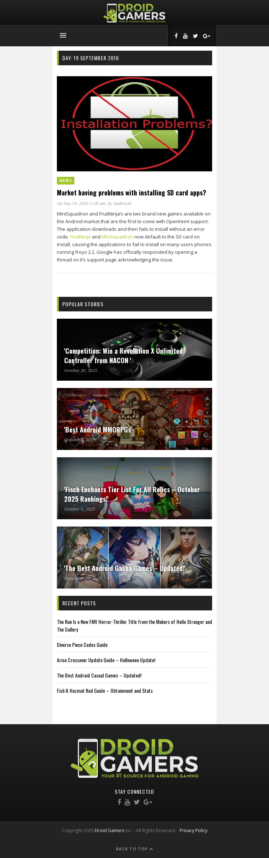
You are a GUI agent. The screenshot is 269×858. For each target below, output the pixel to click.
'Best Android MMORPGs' (98, 429)
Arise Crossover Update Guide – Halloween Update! (106, 660)
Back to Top (134, 848)
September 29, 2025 (83, 578)
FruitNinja (80, 236)
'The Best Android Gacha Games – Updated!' (125, 568)
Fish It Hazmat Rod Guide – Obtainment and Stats (105, 690)
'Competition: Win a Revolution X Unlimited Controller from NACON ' (123, 355)
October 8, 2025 (79, 439)
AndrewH (122, 203)
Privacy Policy (193, 830)
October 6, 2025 (79, 509)
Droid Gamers (109, 830)
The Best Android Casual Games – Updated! (99, 675)
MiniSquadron (117, 236)
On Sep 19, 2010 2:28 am (81, 203)
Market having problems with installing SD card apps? (131, 192)
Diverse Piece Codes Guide (82, 644)
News (65, 180)
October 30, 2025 (80, 370)
